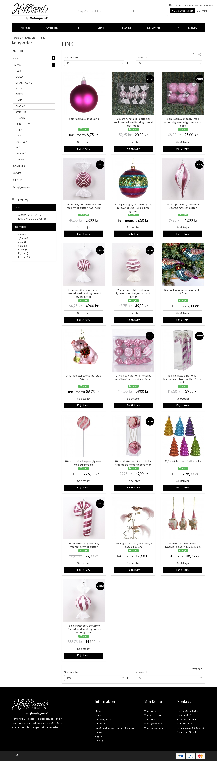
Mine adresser (151, 719)
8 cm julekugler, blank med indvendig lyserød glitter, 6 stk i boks (182, 122)
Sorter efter (71, 57)
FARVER (30, 38)
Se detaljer (83, 142)
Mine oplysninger (153, 724)
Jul (77, 28)
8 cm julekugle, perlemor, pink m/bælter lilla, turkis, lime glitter (133, 208)
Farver (101, 28)
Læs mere (202, 11)
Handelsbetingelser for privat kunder (114, 728)
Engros (98, 736)
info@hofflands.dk (195, 732)
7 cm (22, 242)
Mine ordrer (150, 711)
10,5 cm (23, 253)
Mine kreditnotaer (153, 715)
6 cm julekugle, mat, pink (84, 119)
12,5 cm (24, 257)
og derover (32, 218)
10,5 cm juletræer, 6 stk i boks (183, 461)
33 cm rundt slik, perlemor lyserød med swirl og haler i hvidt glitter (84, 629)
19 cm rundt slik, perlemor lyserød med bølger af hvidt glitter (133, 293)
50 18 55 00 (198, 728)
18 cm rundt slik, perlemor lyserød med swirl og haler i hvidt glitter (84, 293)
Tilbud (98, 711)
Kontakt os (100, 724)
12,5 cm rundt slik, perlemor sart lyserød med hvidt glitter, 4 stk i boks (133, 122)
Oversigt (99, 741)
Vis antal (141, 57)
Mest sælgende (103, 719)
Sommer (153, 28)
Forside (16, 38)
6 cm (22, 234)
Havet (126, 28)
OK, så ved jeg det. (183, 11)
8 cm (22, 246)
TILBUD (25, 28)
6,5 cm (23, 238)
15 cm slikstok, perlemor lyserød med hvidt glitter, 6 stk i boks (182, 379)
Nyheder (53, 28)
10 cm (22, 249)
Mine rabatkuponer (154, 728)
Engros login (186, 28)
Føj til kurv (83, 148)
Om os (98, 732)
